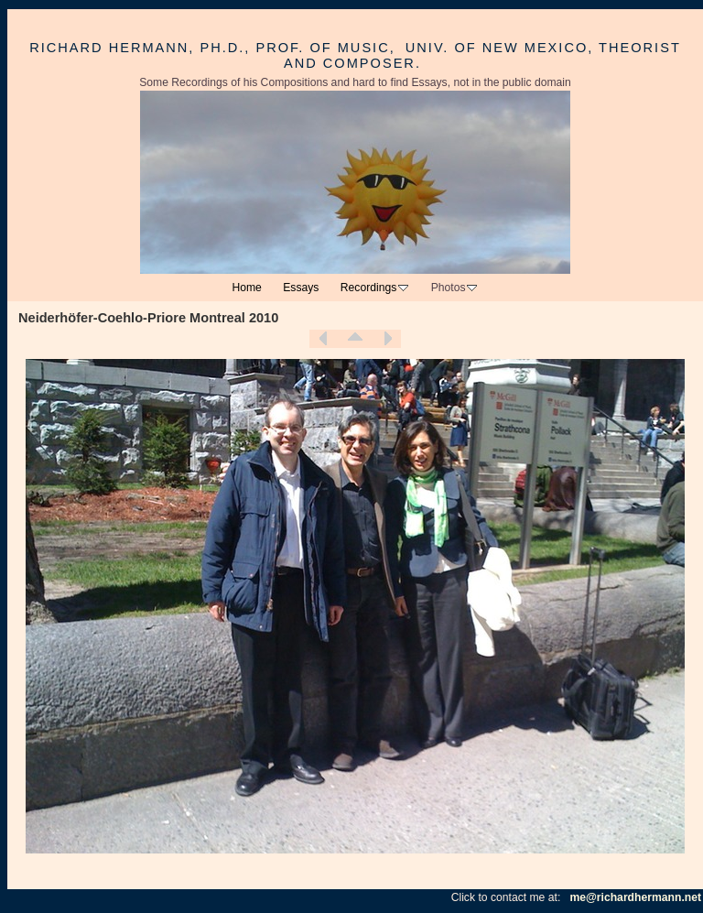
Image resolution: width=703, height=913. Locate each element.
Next (387, 339)
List (355, 339)
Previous (323, 339)
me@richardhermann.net (635, 897)
